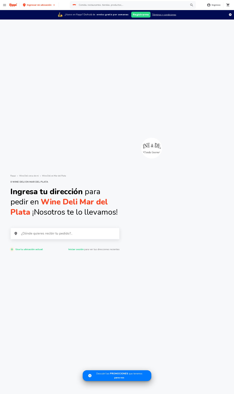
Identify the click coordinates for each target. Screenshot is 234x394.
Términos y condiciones (164, 14)
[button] (39, 4)
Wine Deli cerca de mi (29, 175)
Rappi (13, 175)
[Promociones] (117, 375)
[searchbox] (132, 5)
